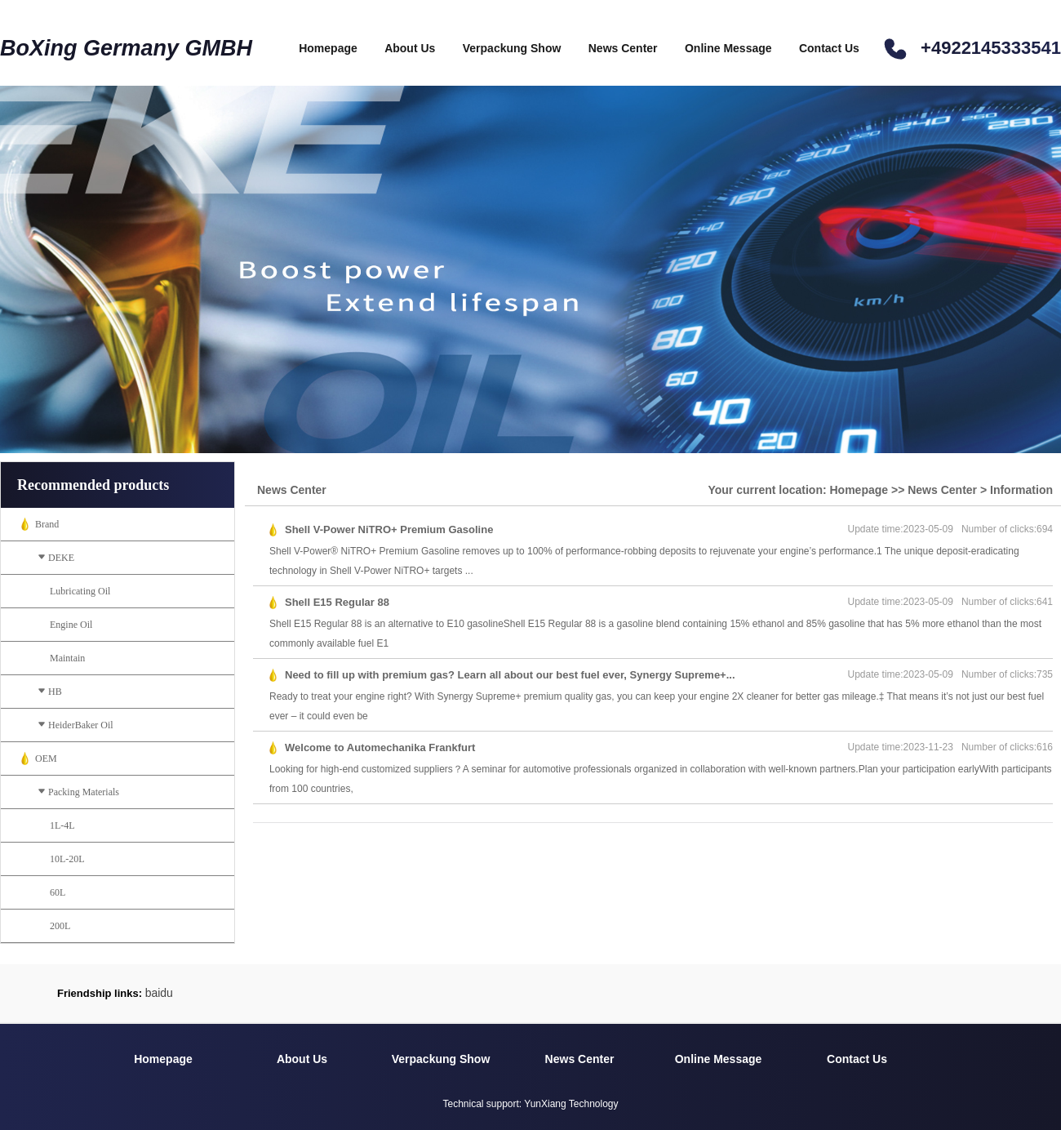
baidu (159, 992)
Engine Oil (71, 624)
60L (57, 892)
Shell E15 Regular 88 (337, 602)
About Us (409, 48)
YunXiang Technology (571, 1104)
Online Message (728, 48)
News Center (623, 48)
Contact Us (829, 48)
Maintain (67, 658)
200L (60, 926)
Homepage (328, 48)
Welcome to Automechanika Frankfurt (380, 747)
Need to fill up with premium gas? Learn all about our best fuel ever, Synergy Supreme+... (510, 675)
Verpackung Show (512, 48)
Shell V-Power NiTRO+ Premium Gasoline (389, 529)
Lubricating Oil (80, 591)
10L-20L (67, 859)
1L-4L (62, 825)
